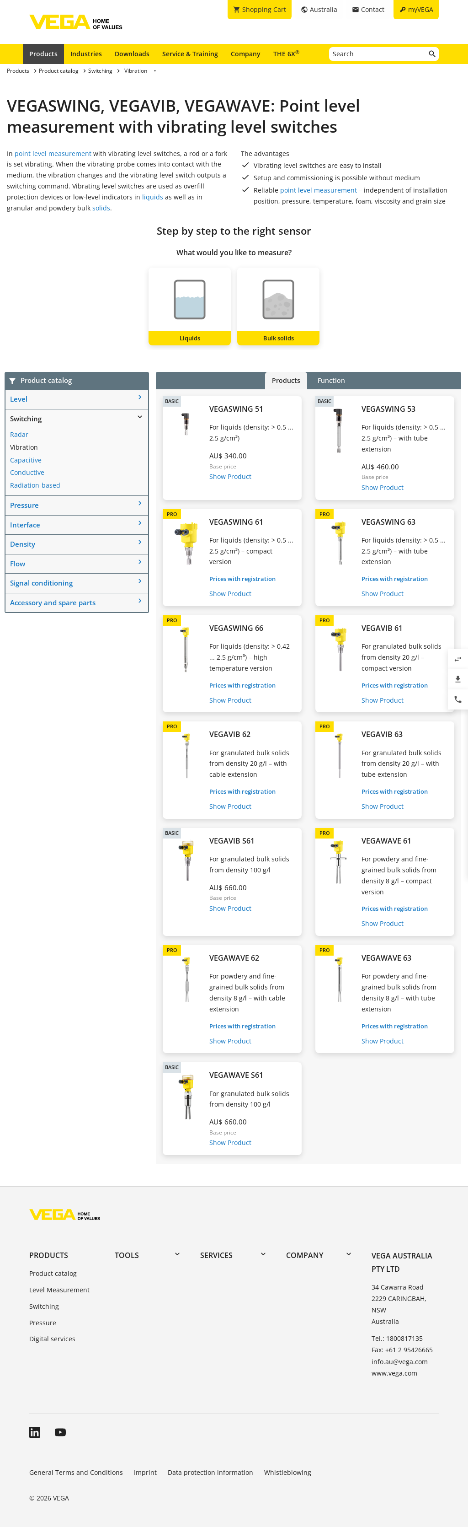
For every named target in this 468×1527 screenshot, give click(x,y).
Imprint (145, 1472)
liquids (152, 197)
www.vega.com (394, 1373)
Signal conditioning (41, 582)
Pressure (24, 505)
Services (216, 1255)
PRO (172, 514)
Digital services (52, 1338)
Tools (127, 1255)
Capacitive (26, 460)
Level (18, 398)
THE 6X (286, 53)
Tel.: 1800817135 (397, 1338)
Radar (19, 434)
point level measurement (53, 153)
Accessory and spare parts (53, 602)
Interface (25, 524)
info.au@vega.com (400, 1361)
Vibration (24, 447)
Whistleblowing (287, 1472)
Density (22, 543)
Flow (17, 563)
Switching (26, 418)
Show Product (230, 476)
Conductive (27, 472)
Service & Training (190, 53)
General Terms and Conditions (76, 1472)
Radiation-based (35, 485)
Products (43, 53)
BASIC (172, 401)
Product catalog (53, 1273)
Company (246, 53)
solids (101, 208)
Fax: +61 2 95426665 (402, 1349)
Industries (86, 53)
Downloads (132, 53)
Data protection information (210, 1472)
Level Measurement (59, 1289)
